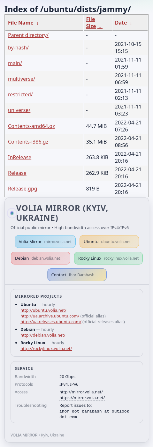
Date (121, 22)
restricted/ (20, 94)
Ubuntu (107, 241)
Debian (37, 258)
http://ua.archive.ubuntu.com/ (49, 316)
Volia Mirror (45, 241)
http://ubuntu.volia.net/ (43, 310)
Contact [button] (73, 275)
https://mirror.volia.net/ (82, 397)
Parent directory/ (28, 35)
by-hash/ (18, 47)
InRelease (19, 157)
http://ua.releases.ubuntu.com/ (50, 321)
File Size (91, 23)
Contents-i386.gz (28, 141)
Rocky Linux (108, 258)
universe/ (19, 110)
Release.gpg (22, 188)
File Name (21, 22)
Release (17, 172)
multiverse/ (21, 78)
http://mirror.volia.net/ (81, 392)
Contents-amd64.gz (31, 126)
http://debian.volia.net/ (42, 335)
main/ (15, 63)
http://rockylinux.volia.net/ (46, 348)
